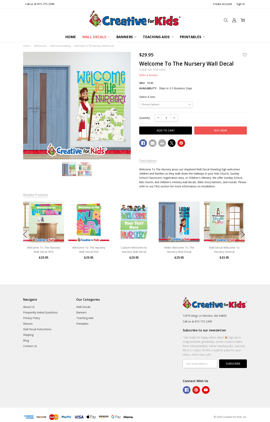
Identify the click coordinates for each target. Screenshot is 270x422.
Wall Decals (96, 37)
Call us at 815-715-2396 (39, 4)
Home (70, 37)
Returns (28, 323)
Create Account (222, 4)
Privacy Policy (31, 318)
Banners (126, 37)
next (243, 234)
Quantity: (144, 118)
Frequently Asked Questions (40, 312)
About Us (29, 307)
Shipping (28, 335)
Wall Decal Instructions (37, 329)
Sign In (241, 4)
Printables (192, 37)
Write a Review (148, 75)
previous (25, 234)
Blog (26, 340)
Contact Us (30, 346)
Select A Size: (147, 97)
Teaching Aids (158, 37)
